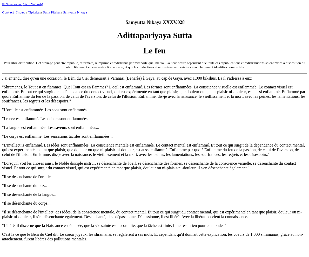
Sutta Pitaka (51, 12)
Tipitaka (33, 12)
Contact (8, 12)
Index (20, 12)
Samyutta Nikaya (75, 12)
